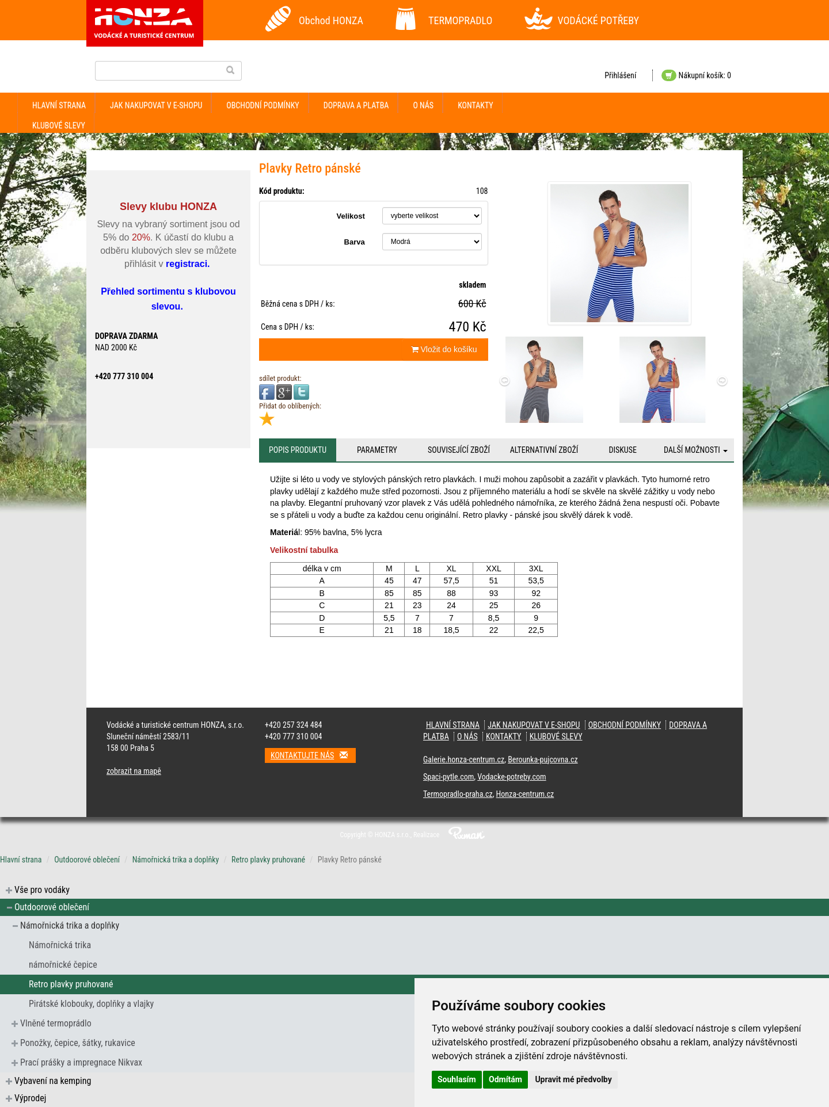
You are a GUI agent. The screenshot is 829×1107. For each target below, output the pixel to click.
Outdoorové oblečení (87, 859)
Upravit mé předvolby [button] (573, 1079)
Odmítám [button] (505, 1079)
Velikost (351, 216)
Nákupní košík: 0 (696, 75)
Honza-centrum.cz (525, 794)
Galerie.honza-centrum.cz (463, 759)
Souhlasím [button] (457, 1079)
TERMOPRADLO (460, 20)
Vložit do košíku (444, 349)
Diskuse (622, 450)
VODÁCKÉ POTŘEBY (599, 20)
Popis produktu (297, 450)
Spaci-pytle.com (448, 776)
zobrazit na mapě (134, 771)
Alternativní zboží (544, 450)
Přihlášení (620, 75)
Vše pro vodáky (42, 889)
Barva (354, 242)
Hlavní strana (59, 105)
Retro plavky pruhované (268, 859)
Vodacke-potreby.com (511, 776)
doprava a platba (356, 105)
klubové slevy (58, 125)
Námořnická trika (60, 945)
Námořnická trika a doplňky (175, 859)
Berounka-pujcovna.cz (542, 759)
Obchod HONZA (331, 20)
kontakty (475, 105)
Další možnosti (696, 450)
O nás (423, 105)
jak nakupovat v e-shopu (156, 105)
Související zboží (459, 450)
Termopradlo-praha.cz (458, 794)
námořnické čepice (63, 964)
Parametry (377, 450)
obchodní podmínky (262, 105)
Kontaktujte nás (313, 755)
